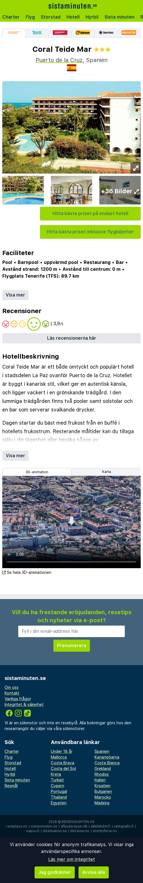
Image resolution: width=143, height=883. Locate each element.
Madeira (101, 803)
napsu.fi (32, 831)
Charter (11, 17)
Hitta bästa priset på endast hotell (90, 213)
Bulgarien (103, 791)
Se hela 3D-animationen (26, 572)
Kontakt (12, 693)
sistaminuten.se (44, 826)
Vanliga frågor (18, 699)
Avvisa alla (93, 872)
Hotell (73, 17)
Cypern (57, 785)
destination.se (55, 831)
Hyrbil (92, 17)
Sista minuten (119, 17)
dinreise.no (79, 831)
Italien (100, 780)
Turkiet (57, 780)
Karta (106, 472)
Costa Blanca (107, 763)
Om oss (12, 687)
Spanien (101, 751)
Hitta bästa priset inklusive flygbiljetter (90, 231)
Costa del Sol (63, 768)
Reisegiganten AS (78, 822)
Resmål (11, 785)
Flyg (30, 17)
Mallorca (59, 757)
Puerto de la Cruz (59, 60)
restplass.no (16, 826)
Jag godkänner (54, 872)
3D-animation (37, 472)
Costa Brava (62, 763)
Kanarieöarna (106, 757)
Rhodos (101, 774)
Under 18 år (61, 751)
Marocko (102, 797)
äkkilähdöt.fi (100, 826)
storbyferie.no (105, 831)
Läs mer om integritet (71, 859)
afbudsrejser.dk (74, 826)
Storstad (51, 17)
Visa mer (15, 295)
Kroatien (102, 785)
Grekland (102, 768)
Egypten (59, 803)
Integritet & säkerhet (24, 704)
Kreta (56, 774)
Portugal (59, 791)
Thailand (59, 797)
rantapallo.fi (124, 826)
